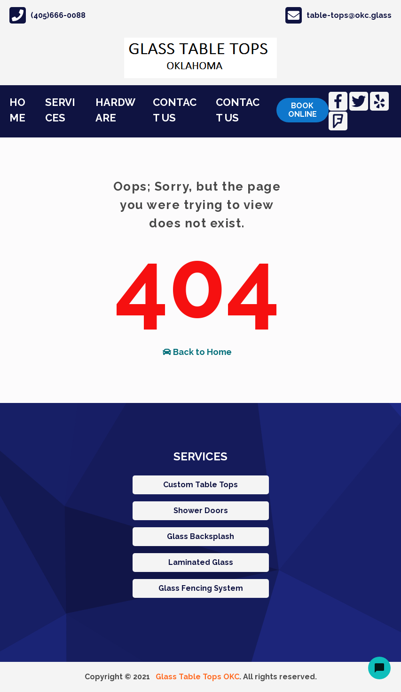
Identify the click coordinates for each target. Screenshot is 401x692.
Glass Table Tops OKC (197, 676)
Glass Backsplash (200, 536)
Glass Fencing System (200, 588)
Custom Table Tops (200, 484)
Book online (302, 110)
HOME (17, 110)
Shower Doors (200, 510)
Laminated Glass (200, 562)
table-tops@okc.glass (338, 15)
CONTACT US (175, 110)
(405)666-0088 (47, 15)
